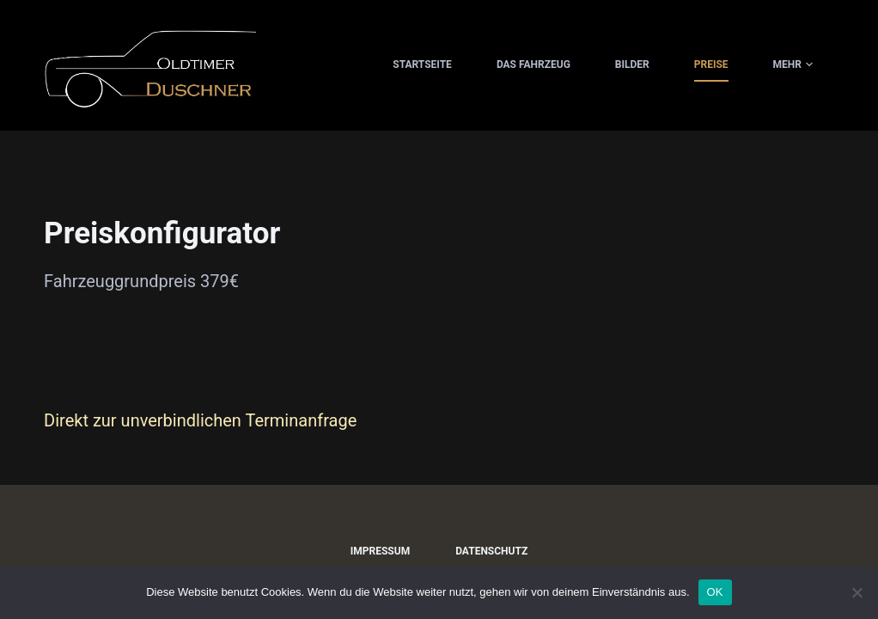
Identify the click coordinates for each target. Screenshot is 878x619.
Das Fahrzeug (533, 64)
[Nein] (856, 592)
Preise (711, 64)
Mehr (793, 65)
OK (715, 591)
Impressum (380, 551)
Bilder (632, 64)
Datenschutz (491, 551)
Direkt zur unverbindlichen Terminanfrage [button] (200, 420)
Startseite (422, 64)
